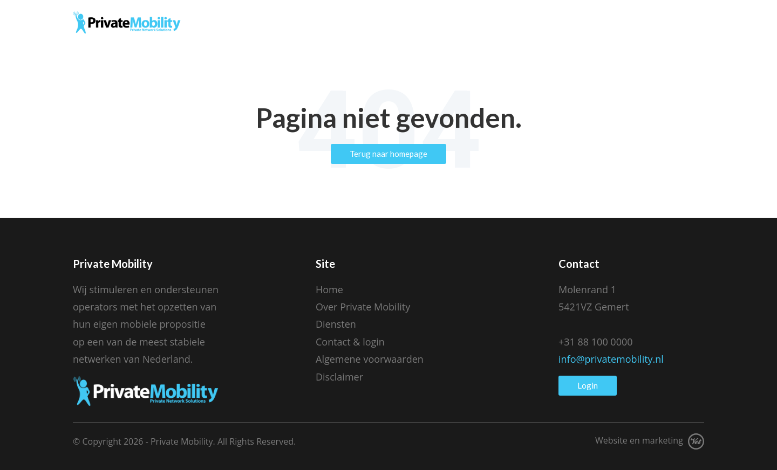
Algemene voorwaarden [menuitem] (370, 359)
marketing (662, 440)
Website (611, 440)
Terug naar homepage (388, 153)
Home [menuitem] (329, 289)
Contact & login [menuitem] (350, 341)
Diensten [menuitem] (336, 323)
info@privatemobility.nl (611, 359)
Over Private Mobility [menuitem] (363, 306)
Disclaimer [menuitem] (339, 376)
